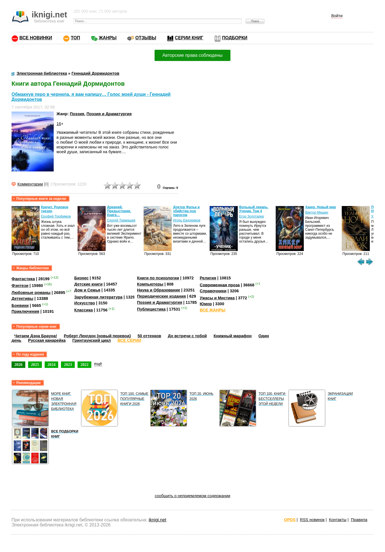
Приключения (25, 311)
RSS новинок (312, 519)
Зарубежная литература (98, 297)
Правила (359, 519)
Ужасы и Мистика (217, 298)
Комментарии (30, 184)
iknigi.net (157, 519)
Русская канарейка (47, 340)
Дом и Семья (87, 290)
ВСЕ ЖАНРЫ (212, 310)
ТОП (75, 37)
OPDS (290, 519)
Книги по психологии (158, 278)
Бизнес (81, 278)
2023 (68, 364)
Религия (208, 278)
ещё (98, 363)
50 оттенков (149, 336)
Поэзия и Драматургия (109, 114)
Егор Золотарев (251, 216)
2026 (18, 364)
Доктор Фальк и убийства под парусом (186, 211)
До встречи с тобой (187, 336)
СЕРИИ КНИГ (189, 37)
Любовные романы (31, 292)
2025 (35, 364)
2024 (51, 364)
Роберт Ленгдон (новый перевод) (97, 336)
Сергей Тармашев (121, 220)
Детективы (22, 298)
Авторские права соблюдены (192, 55)
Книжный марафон (233, 336)
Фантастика (23, 279)
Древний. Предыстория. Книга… (119, 211)
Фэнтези (20, 285)
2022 (84, 364)
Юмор (206, 304)
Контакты (337, 519)
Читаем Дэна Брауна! (35, 336)
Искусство (84, 303)
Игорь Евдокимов (186, 220)
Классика (83, 310)
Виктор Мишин (316, 212)
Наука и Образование (158, 290)
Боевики (20, 305)
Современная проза (220, 284)
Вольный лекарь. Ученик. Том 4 (253, 209)
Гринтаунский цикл (91, 340)
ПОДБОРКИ (234, 37)
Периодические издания (161, 296)
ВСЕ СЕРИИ (129, 340)
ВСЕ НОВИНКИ (35, 37)
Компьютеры (150, 284)
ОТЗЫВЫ (145, 37)
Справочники (213, 291)
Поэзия (77, 114)
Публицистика (151, 309)
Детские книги (88, 284)
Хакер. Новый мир (320, 207)
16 (58, 123)
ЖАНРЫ (108, 37)
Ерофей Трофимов (56, 216)
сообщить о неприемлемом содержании (192, 496)
